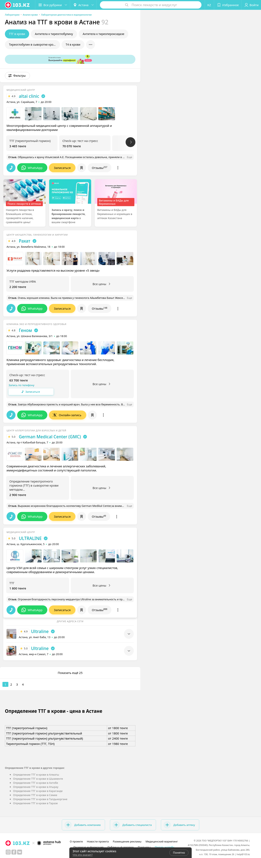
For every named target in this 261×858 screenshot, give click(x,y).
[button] (52, 5)
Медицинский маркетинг (162, 841)
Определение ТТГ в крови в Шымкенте (38, 778)
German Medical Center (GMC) (50, 436)
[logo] (17, 5)
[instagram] (8, 852)
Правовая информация (88, 847)
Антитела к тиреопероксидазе (103, 34)
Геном (25, 330)
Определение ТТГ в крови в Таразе (35, 803)
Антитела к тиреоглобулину (54, 34)
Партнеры (144, 847)
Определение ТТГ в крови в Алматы (36, 774)
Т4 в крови (73, 44)
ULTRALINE (30, 538)
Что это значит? (83, 855)
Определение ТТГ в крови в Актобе (35, 783)
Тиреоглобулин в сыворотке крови (33, 44)
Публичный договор (120, 847)
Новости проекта (98, 841)
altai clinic (29, 96)
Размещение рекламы (127, 841)
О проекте (76, 841)
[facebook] (13, 852)
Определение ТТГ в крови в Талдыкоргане (40, 799)
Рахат (24, 240)
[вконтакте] (19, 852)
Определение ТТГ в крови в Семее (35, 795)
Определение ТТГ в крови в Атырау (35, 787)
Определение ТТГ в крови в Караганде (38, 791)
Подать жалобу (164, 847)
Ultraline (40, 631)
